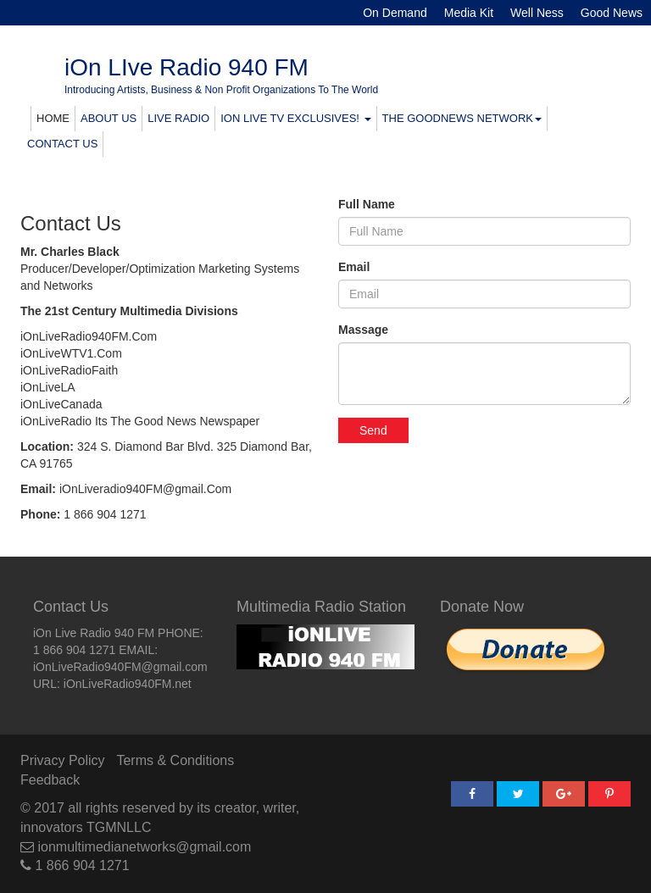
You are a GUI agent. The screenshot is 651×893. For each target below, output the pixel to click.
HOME (53, 118)
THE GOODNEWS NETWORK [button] (462, 118)
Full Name (366, 204)
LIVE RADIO (178, 118)
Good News (612, 12)
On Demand (394, 12)
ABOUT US (108, 118)
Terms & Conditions (175, 760)
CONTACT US (62, 143)
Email (354, 267)
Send (373, 430)
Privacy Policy (62, 760)
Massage (363, 329)
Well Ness (537, 12)
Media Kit (468, 12)
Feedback (50, 780)
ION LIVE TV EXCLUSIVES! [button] (295, 118)
